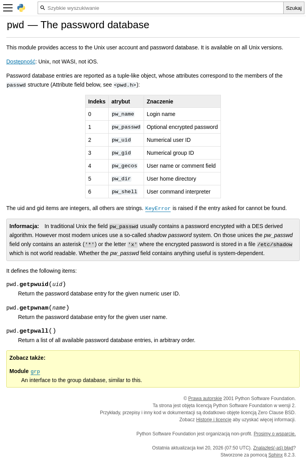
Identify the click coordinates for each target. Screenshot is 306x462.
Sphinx (275, 455)
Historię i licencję (213, 419)
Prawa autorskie (205, 398)
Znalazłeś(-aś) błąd (273, 448)
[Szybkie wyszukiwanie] (160, 8)
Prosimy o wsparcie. (275, 434)
